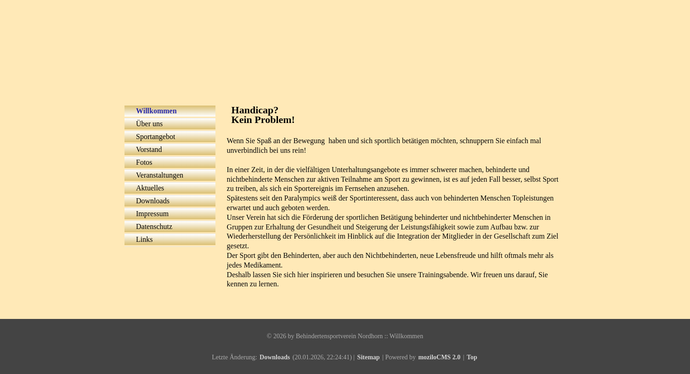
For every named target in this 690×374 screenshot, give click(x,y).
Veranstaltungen (159, 175)
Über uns (149, 124)
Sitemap (368, 357)
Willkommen (156, 111)
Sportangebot (155, 136)
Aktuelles (150, 188)
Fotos (144, 162)
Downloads (153, 201)
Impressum (152, 214)
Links (144, 239)
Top (472, 357)
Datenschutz (154, 226)
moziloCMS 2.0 (439, 357)
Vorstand (149, 149)
